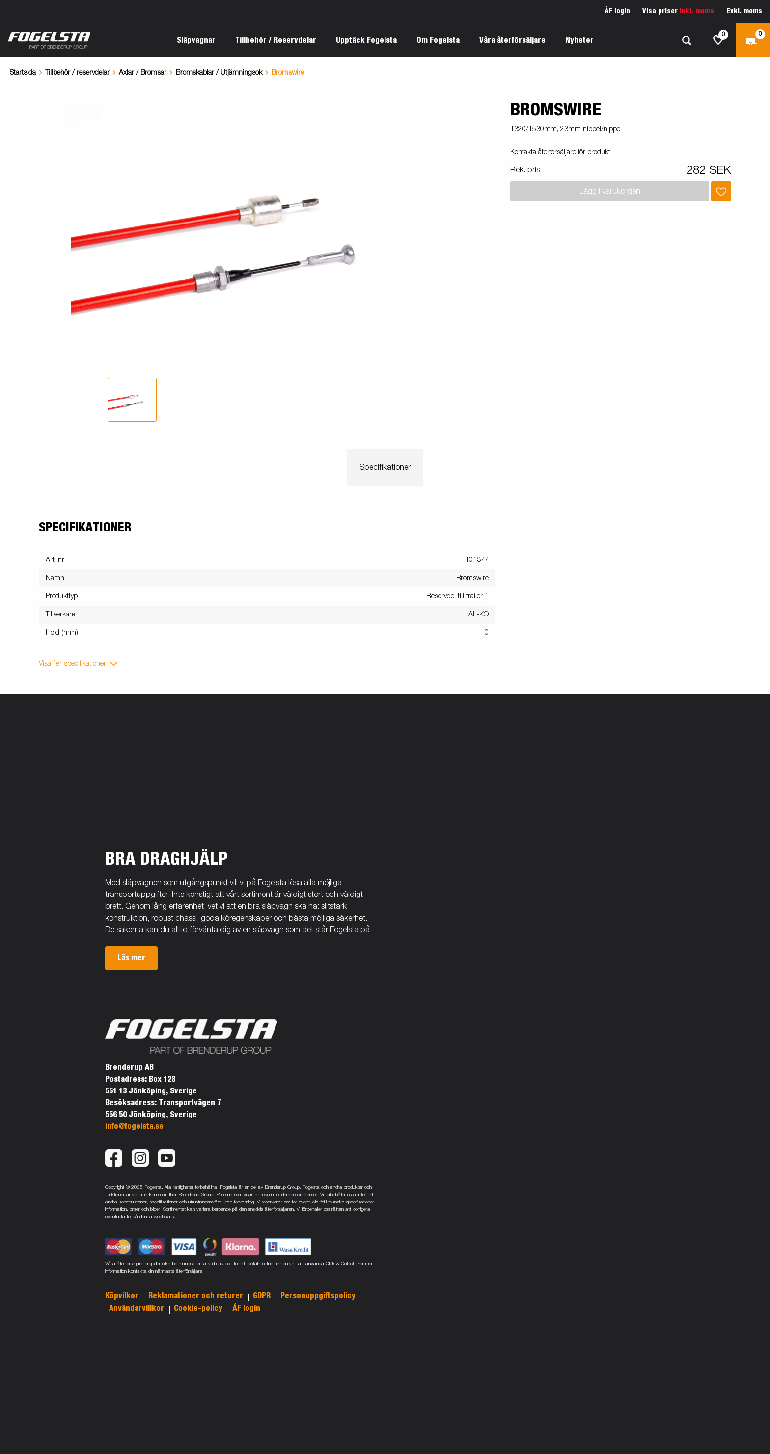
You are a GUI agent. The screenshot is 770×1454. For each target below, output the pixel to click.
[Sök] (686, 40)
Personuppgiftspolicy (318, 1296)
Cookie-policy (199, 1308)
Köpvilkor (122, 1296)
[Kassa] (753, 40)
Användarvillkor (137, 1308)
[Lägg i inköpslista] (721, 191)
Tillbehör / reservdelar (77, 72)
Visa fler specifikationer (72, 663)
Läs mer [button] (131, 958)
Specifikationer (385, 468)
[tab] (132, 400)
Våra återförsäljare (512, 40)
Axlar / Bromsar (142, 72)
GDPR (263, 1296)
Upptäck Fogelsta (366, 40)
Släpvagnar (196, 40)
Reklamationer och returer (196, 1296)
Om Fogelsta (438, 40)
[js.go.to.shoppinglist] (718, 40)
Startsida (23, 72)
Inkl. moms (697, 11)
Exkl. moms (744, 11)
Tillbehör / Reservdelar (275, 40)
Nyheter (579, 40)
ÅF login (617, 11)
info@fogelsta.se (134, 1126)
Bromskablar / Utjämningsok (219, 72)
